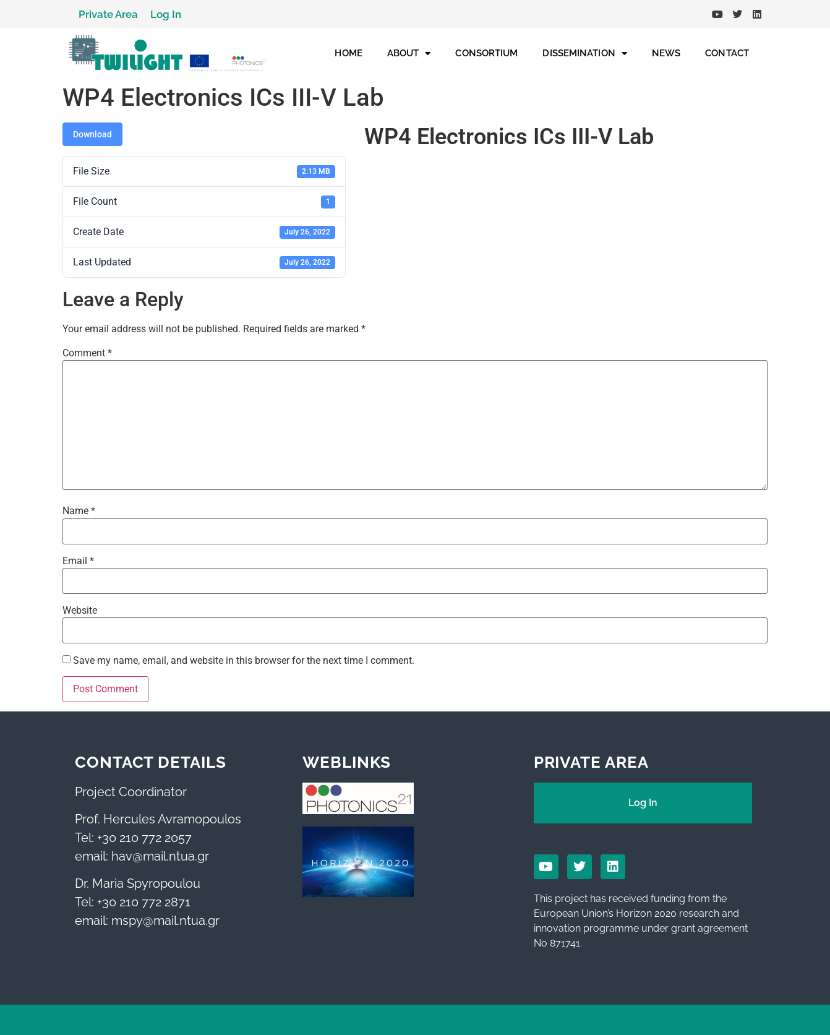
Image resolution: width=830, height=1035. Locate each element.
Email (78, 561)
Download (92, 134)
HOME (348, 53)
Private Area (108, 14)
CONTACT (727, 53)
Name (78, 511)
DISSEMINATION (584, 53)
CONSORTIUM (486, 53)
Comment (87, 353)
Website (79, 611)
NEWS (666, 53)
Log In (165, 14)
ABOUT (409, 53)
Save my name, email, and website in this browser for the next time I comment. (243, 661)
